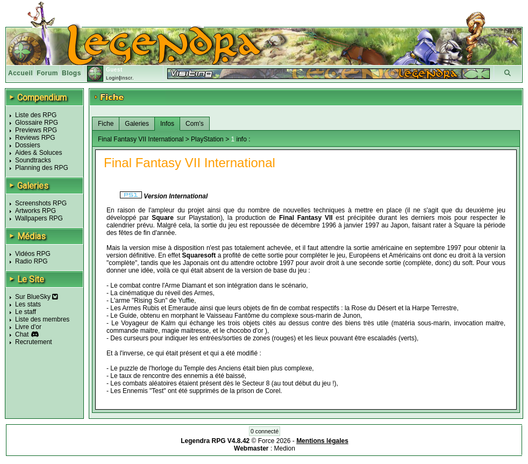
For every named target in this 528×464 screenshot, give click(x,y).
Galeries (137, 123)
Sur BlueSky (36, 297)
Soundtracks (33, 160)
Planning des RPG (41, 168)
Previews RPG (36, 130)
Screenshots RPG (41, 203)
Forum (47, 73)
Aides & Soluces (38, 152)
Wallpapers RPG (39, 218)
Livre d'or (28, 327)
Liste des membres (42, 319)
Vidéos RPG (33, 254)
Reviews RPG (35, 137)
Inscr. (127, 78)
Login (112, 78)
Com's (194, 123)
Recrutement (33, 342)
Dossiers (27, 145)
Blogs (71, 73)
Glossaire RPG (36, 122)
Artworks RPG (35, 211)
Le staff (25, 312)
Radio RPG (31, 261)
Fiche (105, 123)
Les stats (28, 304)
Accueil (20, 73)
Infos (167, 123)
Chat (21, 334)
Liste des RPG (35, 115)
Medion (284, 448)
